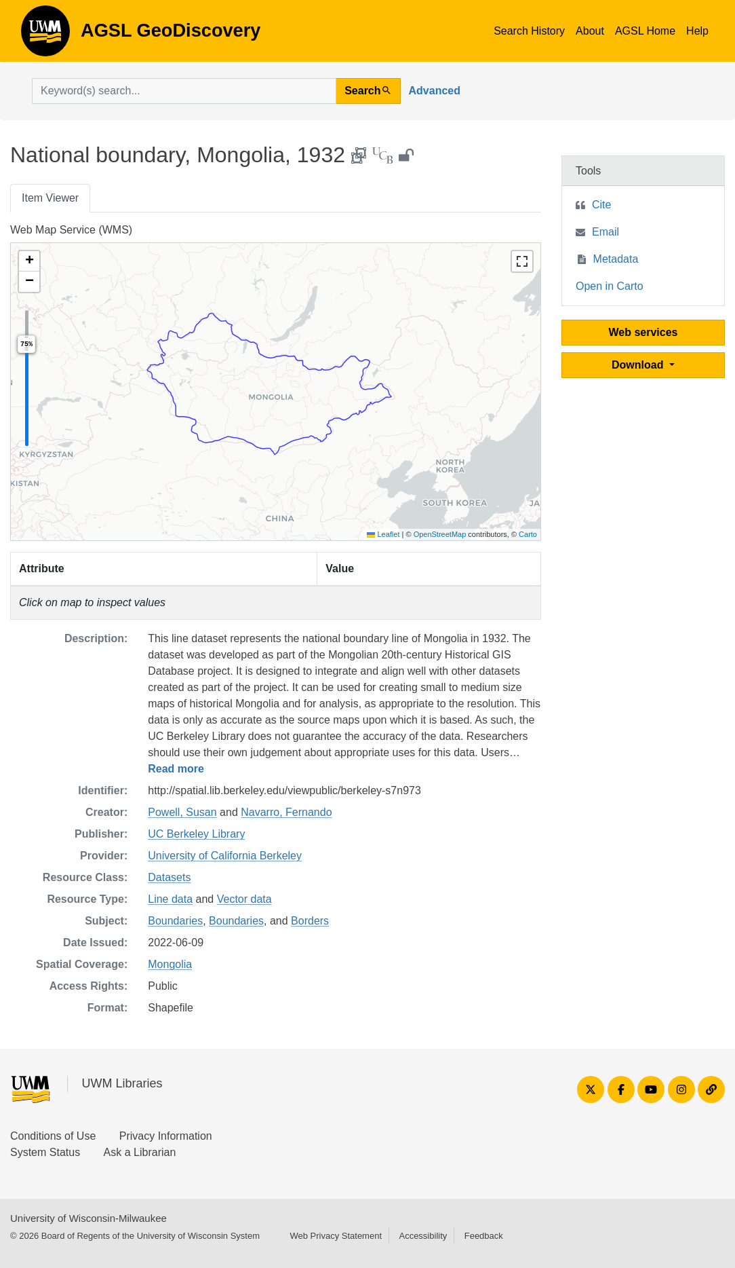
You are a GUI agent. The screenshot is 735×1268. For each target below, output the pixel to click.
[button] (29, 261)
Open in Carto (609, 286)
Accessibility (423, 1236)
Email (605, 232)
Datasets (169, 877)
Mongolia (170, 964)
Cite (601, 204)
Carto (528, 534)
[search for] (184, 91)
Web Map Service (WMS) (71, 230)
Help (697, 31)
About (590, 31)
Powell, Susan (182, 812)
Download (639, 365)
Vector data (244, 899)
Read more (176, 769)
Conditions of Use (53, 1136)
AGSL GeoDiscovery (45, 35)
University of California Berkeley (225, 855)
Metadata (616, 259)
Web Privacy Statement (336, 1236)
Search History (529, 31)
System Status (45, 1152)
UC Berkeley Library (196, 834)
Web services (643, 332)
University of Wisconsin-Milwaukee (88, 1218)
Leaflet (383, 534)
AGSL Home (645, 31)
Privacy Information (165, 1136)
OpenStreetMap (440, 534)
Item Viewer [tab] (50, 198)
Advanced (434, 90)
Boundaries (175, 921)
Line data (170, 899)
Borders (310, 921)
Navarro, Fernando (286, 812)
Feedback (483, 1236)
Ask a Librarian (140, 1152)
